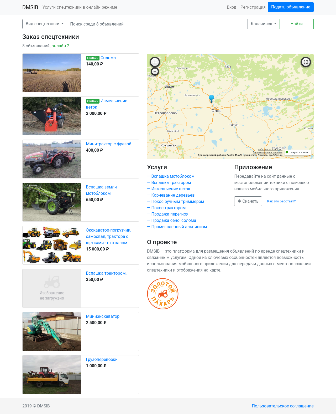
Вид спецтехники (43, 23)
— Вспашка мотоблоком (171, 176)
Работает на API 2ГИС (270, 149)
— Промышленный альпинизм (177, 226)
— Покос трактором (166, 207)
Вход (231, 7)
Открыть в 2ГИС (299, 152)
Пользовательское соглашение (283, 405)
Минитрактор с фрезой (109, 143)
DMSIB (30, 7)
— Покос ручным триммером (175, 201)
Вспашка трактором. (106, 273)
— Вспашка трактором (169, 182)
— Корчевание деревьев (171, 195)
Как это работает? (281, 201)
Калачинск (262, 23)
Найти (297, 23)
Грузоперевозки (102, 359)
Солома (108, 57)
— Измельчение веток (168, 188)
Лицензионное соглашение (267, 152)
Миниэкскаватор (103, 316)
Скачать (248, 201)
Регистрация (253, 7)
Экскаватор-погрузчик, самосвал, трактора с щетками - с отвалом (108, 236)
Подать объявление (290, 6)
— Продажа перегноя (167, 214)
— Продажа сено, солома (171, 220)
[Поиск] (157, 24)
